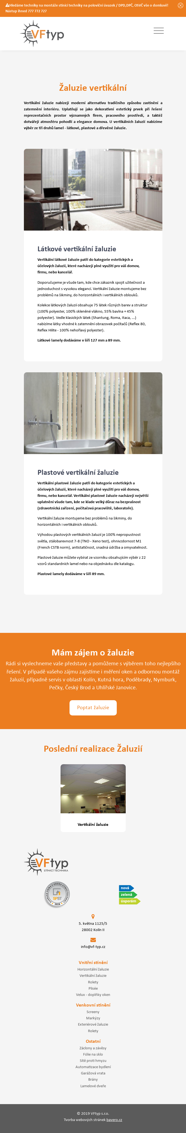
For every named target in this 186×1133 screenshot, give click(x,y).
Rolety (93, 982)
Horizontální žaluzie (93, 969)
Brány (93, 1079)
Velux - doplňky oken (93, 995)
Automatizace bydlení (93, 1067)
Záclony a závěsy (93, 1048)
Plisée (93, 988)
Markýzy (93, 1018)
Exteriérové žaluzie (93, 1024)
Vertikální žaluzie (93, 976)
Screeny (93, 1012)
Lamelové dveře (93, 1086)
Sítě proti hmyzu (93, 1061)
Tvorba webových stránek (93, 1120)
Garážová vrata (93, 1073)
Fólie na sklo (93, 1054)
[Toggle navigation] (158, 31)
